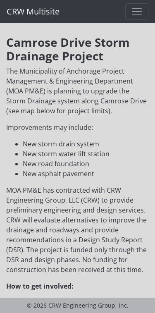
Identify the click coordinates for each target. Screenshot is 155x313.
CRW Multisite (33, 11)
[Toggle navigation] (136, 11)
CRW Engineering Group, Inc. (88, 305)
